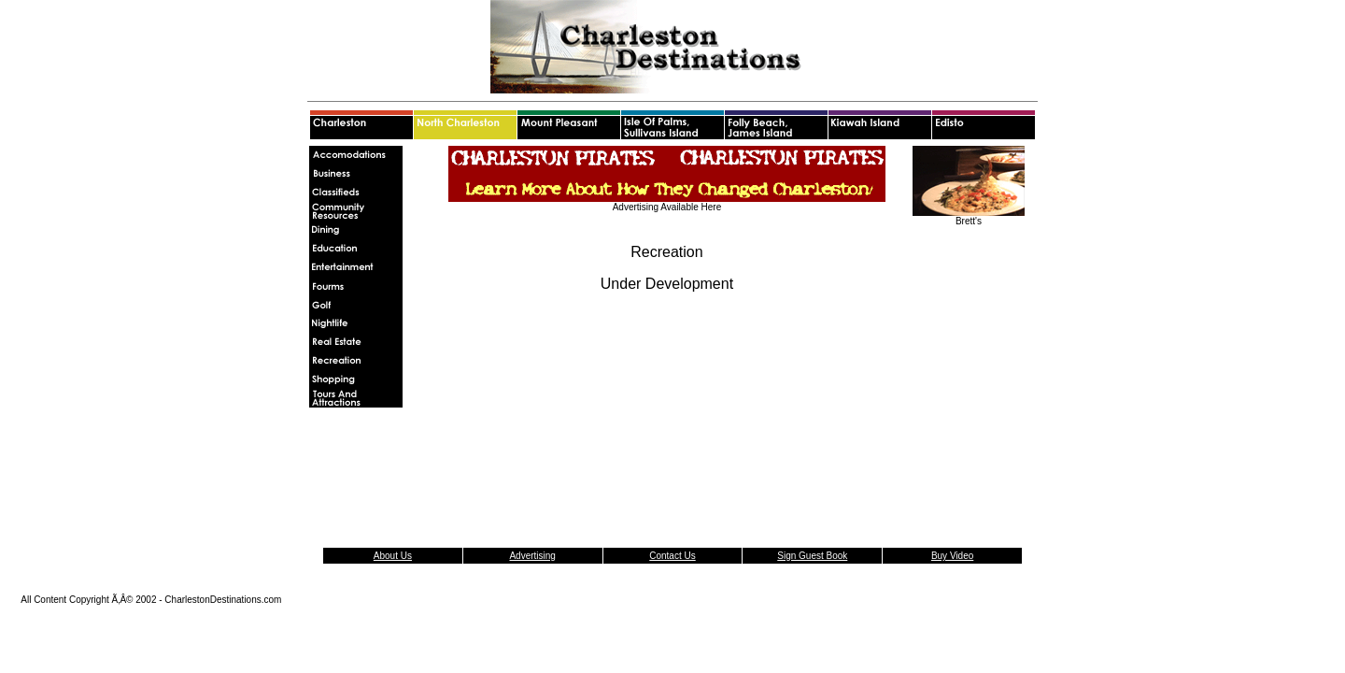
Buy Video (952, 556)
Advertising (532, 556)
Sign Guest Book (812, 556)
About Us (393, 556)
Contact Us (672, 556)
